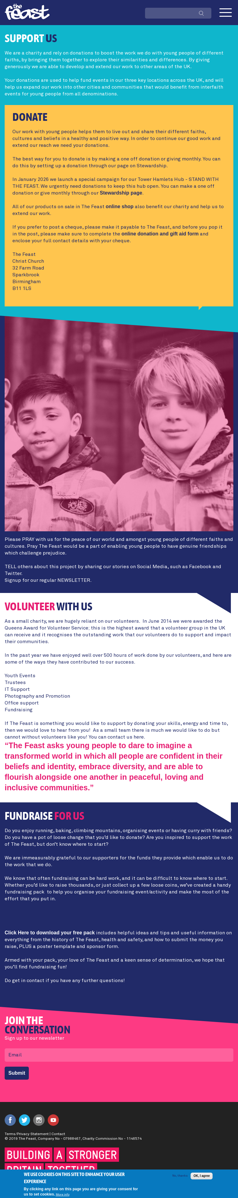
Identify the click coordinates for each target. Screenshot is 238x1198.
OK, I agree (201, 1177)
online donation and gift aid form (160, 233)
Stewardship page (121, 192)
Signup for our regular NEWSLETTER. (48, 580)
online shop (120, 206)
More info (62, 1195)
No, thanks (179, 1177)
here (139, 737)
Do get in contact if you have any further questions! (65, 980)
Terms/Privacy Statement (27, 1134)
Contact (58, 1134)
